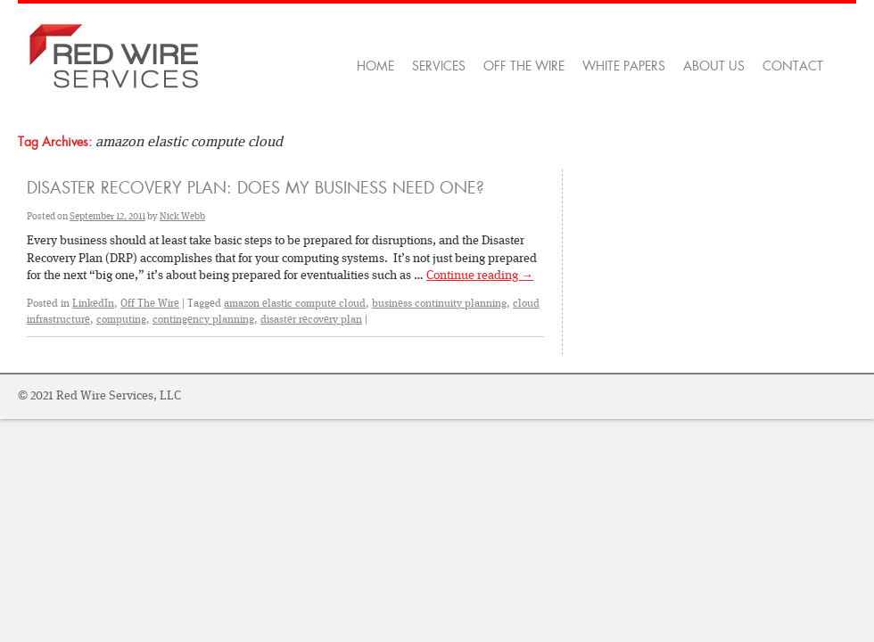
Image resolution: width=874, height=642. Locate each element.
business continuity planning (439, 303)
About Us (714, 66)
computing (121, 319)
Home (375, 66)
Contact (793, 66)
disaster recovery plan (311, 319)
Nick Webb (182, 216)
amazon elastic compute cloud (295, 303)
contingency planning (203, 319)
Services (439, 66)
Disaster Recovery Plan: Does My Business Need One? (255, 188)
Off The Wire (149, 303)
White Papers (623, 66)
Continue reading (479, 275)
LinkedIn (93, 303)
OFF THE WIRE (524, 66)
